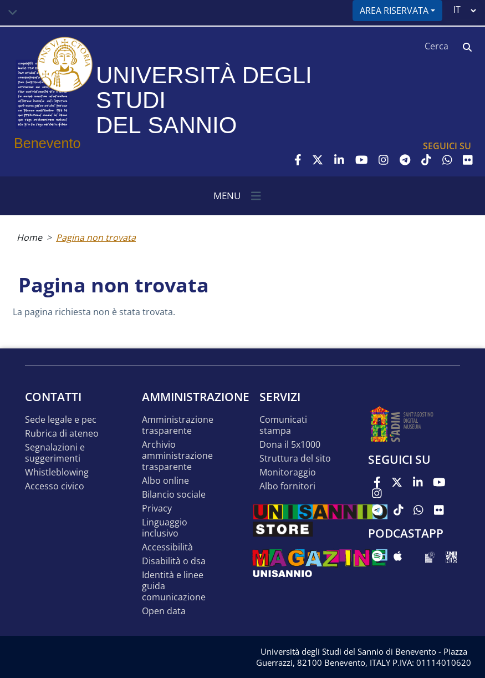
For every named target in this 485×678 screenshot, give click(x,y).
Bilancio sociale (174, 494)
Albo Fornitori (287, 486)
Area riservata (394, 10)
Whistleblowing (57, 472)
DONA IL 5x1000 (289, 445)
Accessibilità (167, 547)
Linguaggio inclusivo (164, 528)
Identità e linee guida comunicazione (174, 586)
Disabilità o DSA (174, 561)
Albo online (165, 481)
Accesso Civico (54, 486)
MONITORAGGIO (287, 472)
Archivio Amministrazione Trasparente (177, 456)
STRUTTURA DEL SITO (295, 458)
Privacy (157, 508)
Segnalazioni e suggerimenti (55, 453)
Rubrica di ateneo (62, 433)
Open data (164, 611)
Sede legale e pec (60, 420)
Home (29, 237)
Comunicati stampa (283, 425)
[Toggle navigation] (12, 12)
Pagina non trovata (96, 237)
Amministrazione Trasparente (177, 425)
